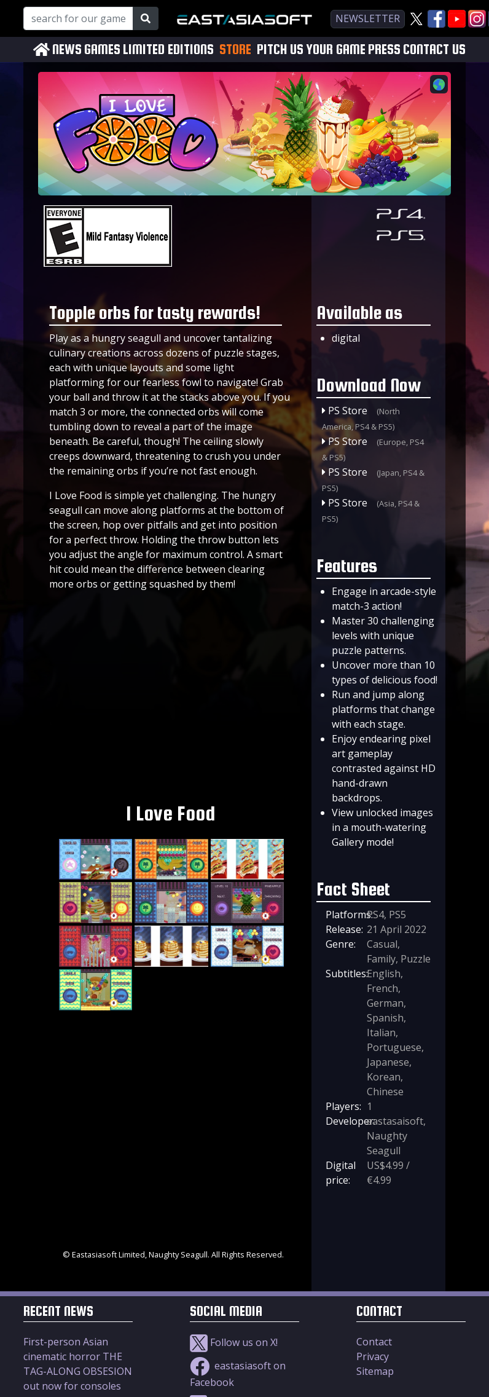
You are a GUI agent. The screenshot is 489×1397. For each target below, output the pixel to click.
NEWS (67, 49)
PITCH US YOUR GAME (311, 49)
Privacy (372, 1356)
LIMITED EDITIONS (168, 49)
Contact (374, 1341)
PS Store (347, 410)
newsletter (367, 18)
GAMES (102, 49)
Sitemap (375, 1371)
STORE (235, 49)
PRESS (384, 49)
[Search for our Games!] (78, 18)
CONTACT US (434, 49)
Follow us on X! (234, 1342)
